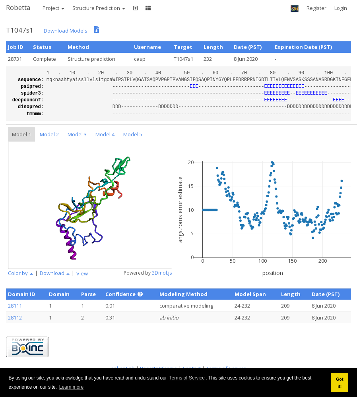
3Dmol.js (162, 272)
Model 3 (77, 134)
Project (53, 8)
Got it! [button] (339, 383)
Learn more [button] (71, 387)
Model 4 (104, 134)
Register (316, 8)
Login (340, 8)
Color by (20, 273)
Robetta (18, 7)
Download (55, 273)
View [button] (82, 273)
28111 (15, 305)
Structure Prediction (98, 8)
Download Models (65, 30)
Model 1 (21, 134)
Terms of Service (187, 378)
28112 (15, 317)
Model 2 (49, 134)
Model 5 (132, 134)
